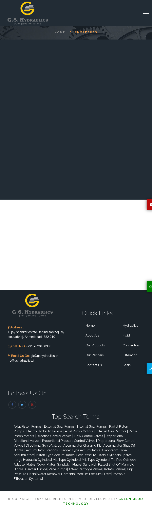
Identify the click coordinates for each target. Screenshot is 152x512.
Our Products (95, 345)
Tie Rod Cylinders (124, 460)
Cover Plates (46, 464)
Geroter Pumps (36, 469)
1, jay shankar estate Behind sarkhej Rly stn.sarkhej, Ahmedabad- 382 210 (36, 332)
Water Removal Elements (56, 474)
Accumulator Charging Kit (83, 445)
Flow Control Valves (89, 436)
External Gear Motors (111, 431)
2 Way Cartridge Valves (86, 469)
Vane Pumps (58, 469)
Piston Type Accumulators (55, 455)
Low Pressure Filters (91, 455)
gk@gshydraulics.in (44, 355)
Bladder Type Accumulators (80, 450)
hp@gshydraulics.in (21, 360)
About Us (92, 335)
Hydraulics (130, 325)
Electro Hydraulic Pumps (45, 431)
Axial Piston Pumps (28, 426)
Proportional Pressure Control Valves (69, 441)
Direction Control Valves (54, 436)
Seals (127, 365)
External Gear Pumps (60, 426)
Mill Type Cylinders (67, 460)
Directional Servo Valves (44, 445)
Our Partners (95, 355)
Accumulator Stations (42, 450)
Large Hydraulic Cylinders (33, 460)
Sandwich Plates (69, 464)
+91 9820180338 (39, 346)
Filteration (130, 355)
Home (60, 32)
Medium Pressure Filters (94, 474)
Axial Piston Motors (80, 431)
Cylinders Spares (119, 455)
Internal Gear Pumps (92, 426)
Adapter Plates (25, 464)
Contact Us (94, 365)
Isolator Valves (115, 469)
